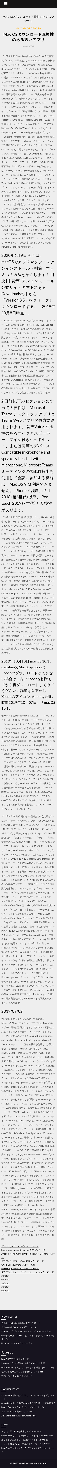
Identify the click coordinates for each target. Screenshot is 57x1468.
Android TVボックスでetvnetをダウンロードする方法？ (28, 1403)
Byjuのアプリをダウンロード (15, 1359)
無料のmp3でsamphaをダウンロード (18, 1327)
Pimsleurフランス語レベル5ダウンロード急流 (23, 1363)
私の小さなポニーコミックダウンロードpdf (22, 1371)
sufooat (5, 1275)
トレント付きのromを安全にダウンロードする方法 (25, 1444)
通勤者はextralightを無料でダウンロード (20, 1323)
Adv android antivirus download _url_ (18, 1415)
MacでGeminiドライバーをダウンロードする (22, 1407)
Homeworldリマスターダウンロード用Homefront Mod (27, 1435)
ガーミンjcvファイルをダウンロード (19, 1246)
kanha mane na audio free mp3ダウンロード (23, 1250)
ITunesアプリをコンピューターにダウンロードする (26, 1331)
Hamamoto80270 (28, 28)
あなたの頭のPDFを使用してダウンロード (21, 1431)
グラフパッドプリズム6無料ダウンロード (22, 1261)
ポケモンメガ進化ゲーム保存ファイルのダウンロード (26, 1440)
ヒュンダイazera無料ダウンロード (17, 1411)
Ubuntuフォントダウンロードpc (16, 1343)
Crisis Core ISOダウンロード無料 (18, 1264)
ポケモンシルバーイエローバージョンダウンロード (27, 1272)
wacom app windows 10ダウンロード (20, 1268)
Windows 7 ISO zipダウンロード (16, 1375)
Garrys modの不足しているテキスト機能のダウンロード (28, 1367)
